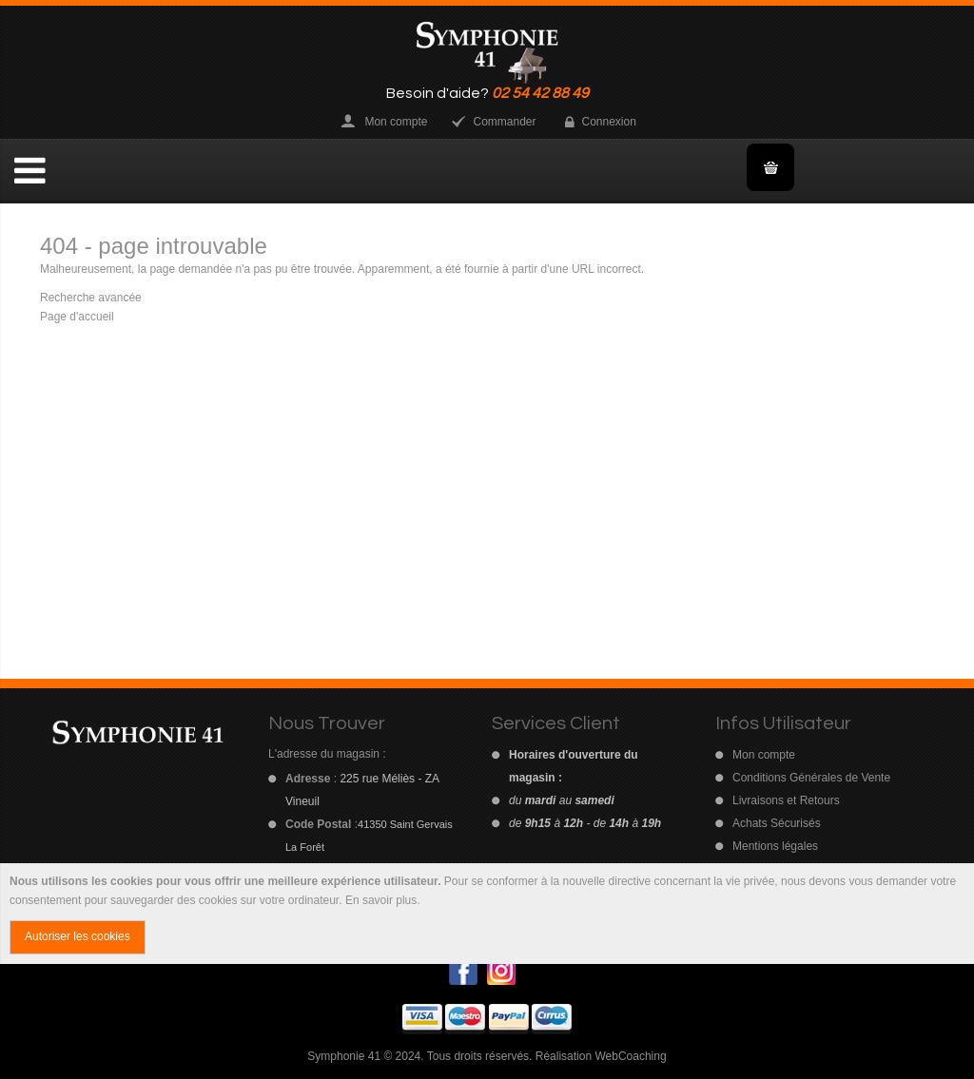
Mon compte (395, 121)
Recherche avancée (91, 297)
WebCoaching (630, 1056)
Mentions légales (775, 846)
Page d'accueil (77, 316)
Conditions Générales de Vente (811, 777)
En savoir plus (381, 900)
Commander (504, 121)
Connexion (609, 121)
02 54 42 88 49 (540, 93)
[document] (487, 913)
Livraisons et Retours (786, 800)
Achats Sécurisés (776, 823)
